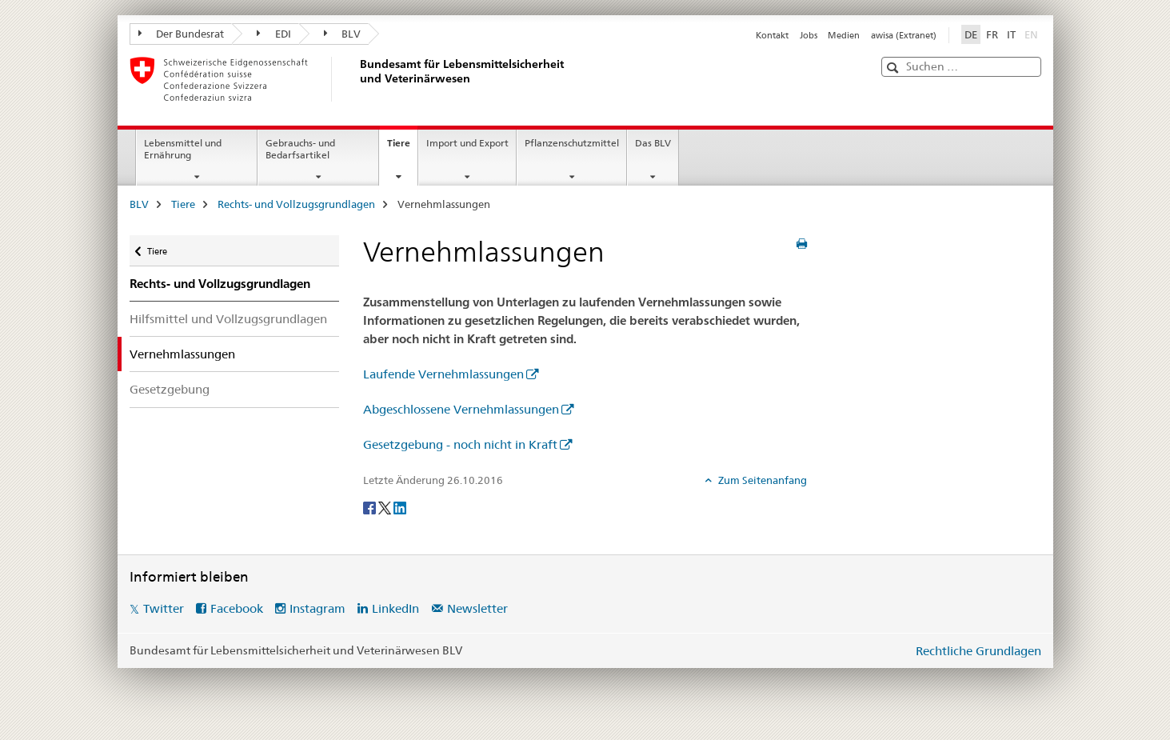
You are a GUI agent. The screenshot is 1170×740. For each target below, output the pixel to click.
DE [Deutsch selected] (970, 34)
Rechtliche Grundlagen (978, 650)
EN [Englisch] (1032, 33)
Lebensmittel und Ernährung (183, 149)
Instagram (317, 608)
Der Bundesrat (181, 33)
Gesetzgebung (170, 389)
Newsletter (477, 608)
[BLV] (357, 79)
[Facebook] (370, 506)
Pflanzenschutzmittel (572, 143)
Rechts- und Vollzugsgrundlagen (296, 204)
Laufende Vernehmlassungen (443, 374)
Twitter (163, 608)
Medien (844, 35)
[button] (894, 68)
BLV (342, 33)
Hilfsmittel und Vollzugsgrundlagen (228, 318)
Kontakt (772, 35)
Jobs (808, 35)
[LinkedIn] (399, 506)
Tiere (402, 148)
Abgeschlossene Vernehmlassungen (461, 409)
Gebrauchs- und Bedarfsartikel (300, 149)
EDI (274, 33)
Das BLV (653, 143)
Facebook (236, 608)
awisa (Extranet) (903, 35)
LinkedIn (395, 608)
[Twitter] (385, 506)
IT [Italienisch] (1011, 34)
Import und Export (467, 143)
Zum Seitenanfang (761, 480)
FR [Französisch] (992, 34)
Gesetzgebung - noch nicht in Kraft (460, 444)
